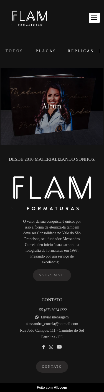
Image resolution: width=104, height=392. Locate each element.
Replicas (81, 51)
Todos (14, 51)
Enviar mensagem (55, 317)
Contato (52, 366)
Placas (45, 51)
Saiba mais (52, 275)
